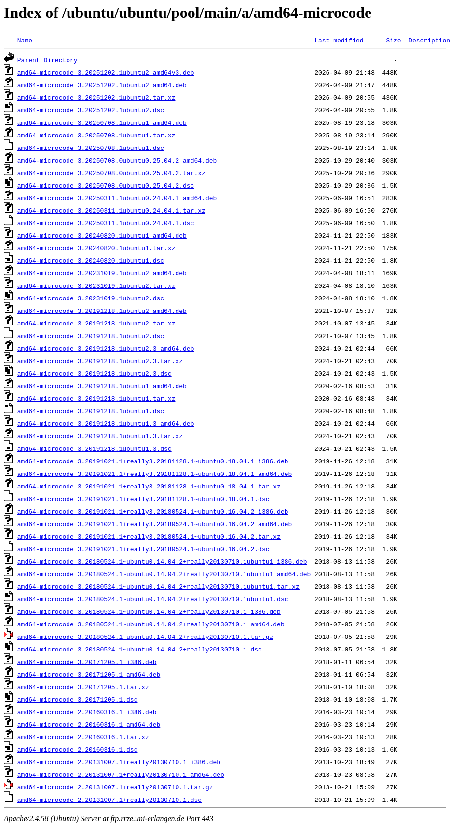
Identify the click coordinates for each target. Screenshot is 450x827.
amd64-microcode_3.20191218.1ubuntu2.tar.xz (96, 323)
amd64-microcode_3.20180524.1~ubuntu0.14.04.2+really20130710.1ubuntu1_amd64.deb (164, 573)
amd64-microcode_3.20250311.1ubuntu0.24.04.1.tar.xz (111, 210)
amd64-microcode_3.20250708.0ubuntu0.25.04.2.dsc (105, 185)
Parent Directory (47, 59)
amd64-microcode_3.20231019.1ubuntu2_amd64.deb (102, 273)
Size (393, 40)
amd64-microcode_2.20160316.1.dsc (77, 749)
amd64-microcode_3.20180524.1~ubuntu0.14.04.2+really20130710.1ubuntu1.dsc (152, 599)
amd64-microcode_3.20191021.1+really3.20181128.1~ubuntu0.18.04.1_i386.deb (152, 461)
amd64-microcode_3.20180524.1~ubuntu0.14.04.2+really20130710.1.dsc (139, 649)
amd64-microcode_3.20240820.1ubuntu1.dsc (90, 260)
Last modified (338, 40)
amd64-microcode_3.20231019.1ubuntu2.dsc (90, 298)
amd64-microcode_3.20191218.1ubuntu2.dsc (90, 335)
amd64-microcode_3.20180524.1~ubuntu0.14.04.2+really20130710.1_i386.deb (149, 611)
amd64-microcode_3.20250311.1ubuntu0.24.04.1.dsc (105, 222)
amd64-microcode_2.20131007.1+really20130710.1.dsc (109, 799)
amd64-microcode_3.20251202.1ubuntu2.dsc (90, 110)
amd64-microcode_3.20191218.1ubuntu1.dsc (90, 411)
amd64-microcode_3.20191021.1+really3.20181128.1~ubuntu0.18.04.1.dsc (143, 498)
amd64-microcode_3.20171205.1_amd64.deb (88, 674)
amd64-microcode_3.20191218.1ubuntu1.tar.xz (96, 398)
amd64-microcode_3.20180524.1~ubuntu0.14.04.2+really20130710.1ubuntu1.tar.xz (158, 586)
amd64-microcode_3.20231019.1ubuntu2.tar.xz (96, 285)
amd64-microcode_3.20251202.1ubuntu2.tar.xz (96, 97)
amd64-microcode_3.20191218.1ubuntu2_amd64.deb (102, 310)
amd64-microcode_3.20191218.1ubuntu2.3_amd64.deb (105, 348)
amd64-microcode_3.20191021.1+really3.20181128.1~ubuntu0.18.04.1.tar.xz (149, 486)
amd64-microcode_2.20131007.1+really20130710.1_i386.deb (118, 762)
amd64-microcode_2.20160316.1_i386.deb (87, 711)
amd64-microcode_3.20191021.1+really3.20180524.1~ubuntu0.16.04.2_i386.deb (152, 511)
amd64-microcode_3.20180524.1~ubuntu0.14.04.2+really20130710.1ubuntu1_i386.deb (162, 561)
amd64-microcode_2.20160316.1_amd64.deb (88, 724)
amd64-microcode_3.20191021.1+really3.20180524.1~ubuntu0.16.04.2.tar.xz (149, 536)
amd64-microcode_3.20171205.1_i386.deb (87, 661)
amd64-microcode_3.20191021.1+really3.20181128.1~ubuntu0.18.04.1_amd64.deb (154, 473)
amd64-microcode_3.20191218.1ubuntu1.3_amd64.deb (105, 423)
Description (429, 40)
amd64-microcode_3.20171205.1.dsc (77, 699)
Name (24, 40)
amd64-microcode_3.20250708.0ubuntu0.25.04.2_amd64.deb (117, 160)
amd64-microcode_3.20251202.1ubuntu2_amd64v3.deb (105, 72)
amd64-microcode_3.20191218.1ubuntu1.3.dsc (94, 448)
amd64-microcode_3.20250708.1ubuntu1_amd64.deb (102, 122)
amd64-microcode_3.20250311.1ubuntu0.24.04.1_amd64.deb (117, 197)
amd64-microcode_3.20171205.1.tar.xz (83, 686)
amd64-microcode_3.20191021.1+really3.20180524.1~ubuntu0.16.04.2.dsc (143, 548)
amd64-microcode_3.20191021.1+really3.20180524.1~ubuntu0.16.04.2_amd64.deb (154, 523)
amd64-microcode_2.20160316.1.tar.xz (83, 736)
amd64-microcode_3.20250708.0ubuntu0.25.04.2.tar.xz (111, 172)
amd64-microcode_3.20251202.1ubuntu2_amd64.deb (102, 85)
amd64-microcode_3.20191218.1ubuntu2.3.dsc (94, 373)
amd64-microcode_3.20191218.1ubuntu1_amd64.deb (102, 385)
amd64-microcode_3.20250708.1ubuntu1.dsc (90, 147)
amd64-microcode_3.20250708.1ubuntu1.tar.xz (96, 135)
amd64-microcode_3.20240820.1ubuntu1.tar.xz (96, 248)
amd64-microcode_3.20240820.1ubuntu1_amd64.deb (102, 235)
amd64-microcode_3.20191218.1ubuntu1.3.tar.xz (100, 436)
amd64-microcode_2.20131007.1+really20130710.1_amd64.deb (120, 774)
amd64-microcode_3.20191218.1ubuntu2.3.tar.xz (100, 360)
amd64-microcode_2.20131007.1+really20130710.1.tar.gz (115, 787)
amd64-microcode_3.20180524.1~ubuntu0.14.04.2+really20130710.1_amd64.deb (151, 624)
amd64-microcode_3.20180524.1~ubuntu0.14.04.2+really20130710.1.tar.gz (145, 636)
